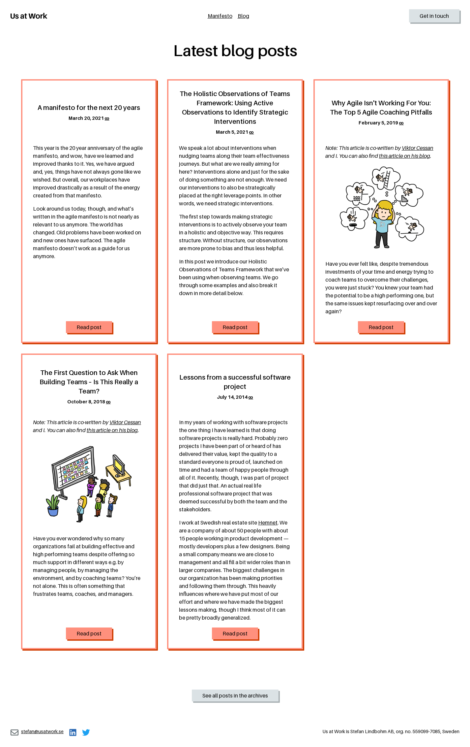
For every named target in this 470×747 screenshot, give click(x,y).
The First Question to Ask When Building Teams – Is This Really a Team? (89, 382)
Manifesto (220, 16)
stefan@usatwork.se (42, 731)
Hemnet (268, 522)
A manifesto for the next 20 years (89, 108)
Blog (243, 16)
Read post (89, 327)
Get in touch (434, 16)
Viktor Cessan (417, 148)
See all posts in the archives (235, 695)
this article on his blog (404, 156)
